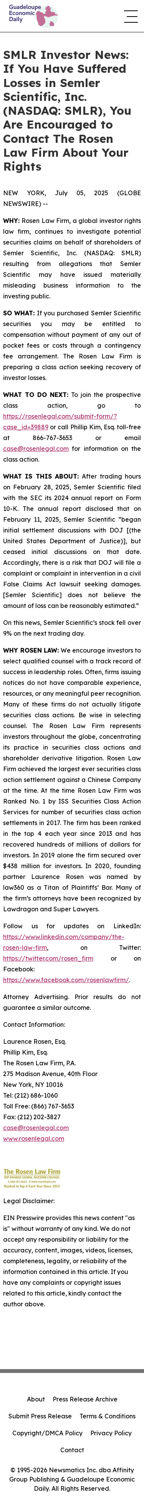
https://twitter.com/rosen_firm (48, 958)
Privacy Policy (111, 1433)
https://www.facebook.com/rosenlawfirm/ (66, 980)
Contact (72, 1450)
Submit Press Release (40, 1416)
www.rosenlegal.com (33, 1138)
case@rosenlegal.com (36, 448)
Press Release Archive (85, 1399)
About (36, 1399)
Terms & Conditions (107, 1416)
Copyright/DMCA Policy (47, 1433)
